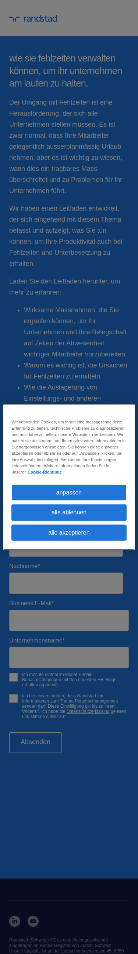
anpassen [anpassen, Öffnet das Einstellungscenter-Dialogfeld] (69, 492)
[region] (68, 477)
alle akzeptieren (68, 532)
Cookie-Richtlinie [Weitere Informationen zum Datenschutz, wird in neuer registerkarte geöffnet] (45, 472)
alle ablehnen (69, 512)
